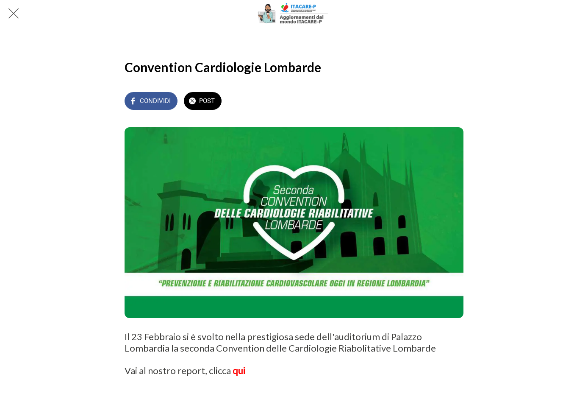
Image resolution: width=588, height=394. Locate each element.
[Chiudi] (13, 13)
